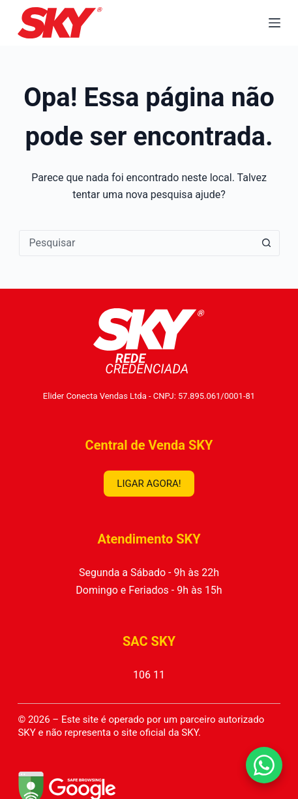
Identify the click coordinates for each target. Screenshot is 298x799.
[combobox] (137, 243)
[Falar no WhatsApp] (264, 765)
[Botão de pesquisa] (266, 243)
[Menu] (274, 23)
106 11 (149, 675)
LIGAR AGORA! (149, 483)
